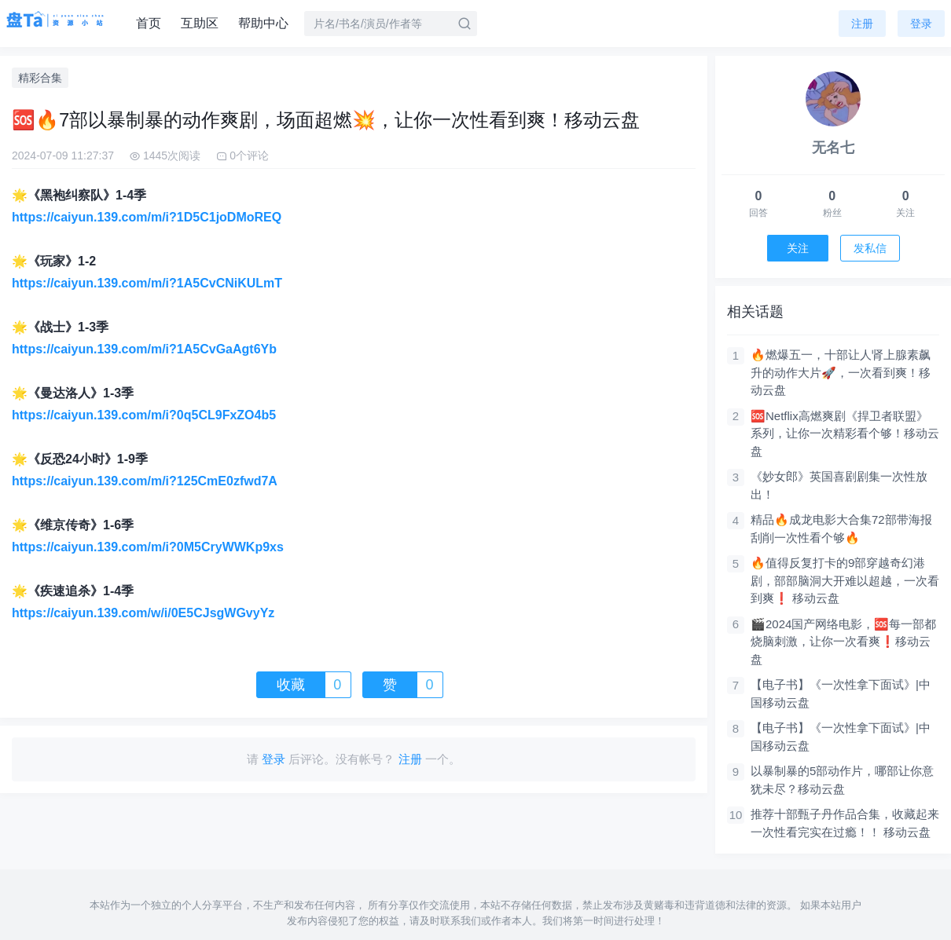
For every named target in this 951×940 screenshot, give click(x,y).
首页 (148, 23)
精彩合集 (40, 77)
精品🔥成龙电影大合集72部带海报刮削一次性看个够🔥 (841, 528)
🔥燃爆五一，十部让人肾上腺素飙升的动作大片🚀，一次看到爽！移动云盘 (841, 372)
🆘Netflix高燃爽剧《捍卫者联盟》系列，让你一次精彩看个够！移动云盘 (845, 433)
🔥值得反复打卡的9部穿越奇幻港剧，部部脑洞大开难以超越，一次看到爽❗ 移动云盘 (845, 580)
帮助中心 (263, 23)
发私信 (870, 248)
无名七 (833, 147)
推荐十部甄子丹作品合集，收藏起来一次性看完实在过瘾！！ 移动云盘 (845, 823)
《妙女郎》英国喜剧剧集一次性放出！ (839, 485)
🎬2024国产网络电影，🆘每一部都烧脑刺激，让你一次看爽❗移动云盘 (843, 641)
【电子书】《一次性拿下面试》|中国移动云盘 (841, 693)
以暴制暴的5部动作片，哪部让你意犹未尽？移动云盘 (842, 780)
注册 (862, 23)
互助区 (199, 23)
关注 (798, 248)
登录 (921, 23)
